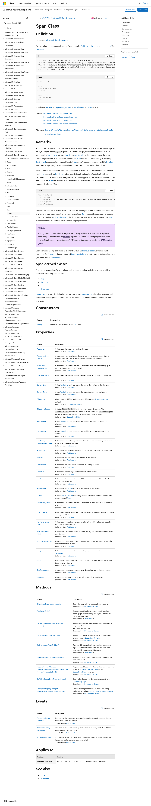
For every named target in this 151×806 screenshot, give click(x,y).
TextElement (79, 107)
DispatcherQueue (101, 399)
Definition (126, 22)
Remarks (125, 25)
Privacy (52, 799)
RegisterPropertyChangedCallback (100, 691)
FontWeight (41, 479)
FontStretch (41, 464)
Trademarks (99, 799)
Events (124, 38)
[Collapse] (27, 18)
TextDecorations (43, 570)
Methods (125, 35)
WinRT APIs (46, 18)
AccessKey (41, 349)
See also (125, 44)
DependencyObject (63, 107)
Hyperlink (90, 46)
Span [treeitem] (10, 213)
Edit (112, 46)
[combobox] (16, 23)
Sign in (145, 3)
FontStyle (40, 472)
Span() (39, 324)
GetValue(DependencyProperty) (48, 635)
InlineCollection (59, 217)
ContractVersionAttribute (77, 130)
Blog (32, 799)
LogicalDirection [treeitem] (13, 199)
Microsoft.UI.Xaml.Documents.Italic (57, 120)
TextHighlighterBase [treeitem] (14, 230)
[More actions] (113, 18)
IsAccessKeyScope (43, 502)
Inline (49, 46)
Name (39, 560)
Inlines (66, 236)
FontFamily (79, 155)
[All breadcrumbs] (38, 18)
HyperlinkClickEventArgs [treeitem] (16, 179)
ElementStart (42, 431)
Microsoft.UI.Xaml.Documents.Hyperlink (60, 117)
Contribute (43, 799)
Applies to (125, 41)
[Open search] (139, 3)
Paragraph (52, 254)
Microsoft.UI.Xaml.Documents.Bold (57, 113)
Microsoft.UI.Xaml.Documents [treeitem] (18, 158)
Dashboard (143, 10)
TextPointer (64, 385)
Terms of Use (88, 799)
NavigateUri (87, 294)
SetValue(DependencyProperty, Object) (51, 679)
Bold (83, 46)
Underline (40, 49)
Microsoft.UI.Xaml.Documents (64, 18)
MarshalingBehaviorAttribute (101, 130)
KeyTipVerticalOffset (44, 541)
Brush (69, 488)
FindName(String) (43, 611)
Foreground (41, 488)
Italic (96, 46)
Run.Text (109, 162)
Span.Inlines (56, 257)
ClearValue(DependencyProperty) (49, 604)
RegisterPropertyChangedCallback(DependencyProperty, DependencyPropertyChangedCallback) (53, 669)
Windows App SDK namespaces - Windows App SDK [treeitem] (17, 33)
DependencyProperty (90, 669)
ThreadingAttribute (53, 134)
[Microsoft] (4, 3)
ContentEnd (41, 385)
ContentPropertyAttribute (55, 130)
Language (40, 551)
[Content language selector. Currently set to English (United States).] (14, 793)
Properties (125, 32)
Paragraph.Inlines (78, 254)
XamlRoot (40, 577)
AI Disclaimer (8, 799)
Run (79, 158)
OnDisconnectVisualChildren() (48, 645)
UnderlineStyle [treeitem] (12, 247)
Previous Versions (21, 799)
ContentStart (42, 392)
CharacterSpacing (43, 375)
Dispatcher (41, 399)
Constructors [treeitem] (13, 217)
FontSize (68, 155)
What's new (130, 10)
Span (75, 324)
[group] (75, 65)
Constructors (127, 29)
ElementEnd (41, 421)
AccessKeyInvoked (44, 737)
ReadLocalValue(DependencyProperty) (51, 657)
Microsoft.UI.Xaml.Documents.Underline (60, 123)
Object (49, 107)
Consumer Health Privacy (69, 799)
